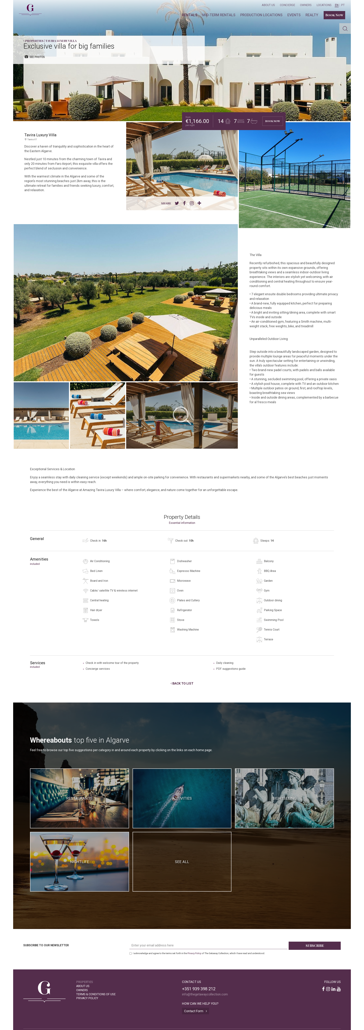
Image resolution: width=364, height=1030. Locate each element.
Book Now (334, 15)
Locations (324, 5)
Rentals (189, 15)
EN (336, 5)
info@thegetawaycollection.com (205, 994)
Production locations (261, 15)
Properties (33, 41)
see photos (35, 57)
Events (294, 15)
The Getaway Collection (28, 7)
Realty (312, 15)
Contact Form (195, 1011)
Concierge (287, 5)
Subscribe (315, 945)
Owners (306, 5)
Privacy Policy (194, 953)
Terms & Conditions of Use (96, 994)
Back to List (182, 683)
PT (343, 5)
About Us (268, 5)
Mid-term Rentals (218, 15)
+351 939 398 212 (198, 988)
